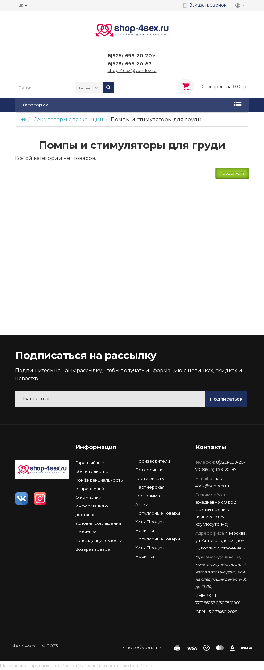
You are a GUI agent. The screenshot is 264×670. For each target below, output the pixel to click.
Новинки (144, 530)
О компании (88, 497)
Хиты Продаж (150, 521)
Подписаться (226, 399)
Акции (141, 504)
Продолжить (232, 173)
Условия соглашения (98, 523)
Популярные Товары (157, 512)
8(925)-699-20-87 (219, 469)
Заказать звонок (208, 5)
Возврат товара (92, 549)
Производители (152, 461)
